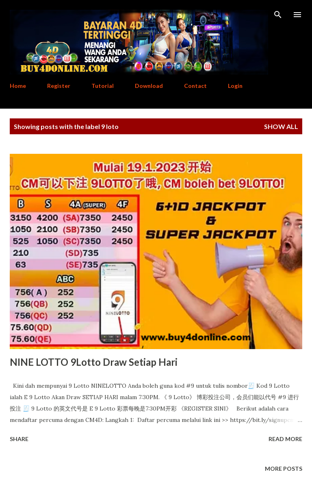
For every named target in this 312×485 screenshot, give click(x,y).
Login (235, 85)
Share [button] (19, 438)
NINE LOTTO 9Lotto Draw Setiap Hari (94, 362)
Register (58, 85)
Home (18, 85)
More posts (283, 468)
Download (149, 85)
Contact (195, 85)
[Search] (278, 15)
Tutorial (102, 85)
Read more (285, 438)
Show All (281, 126)
